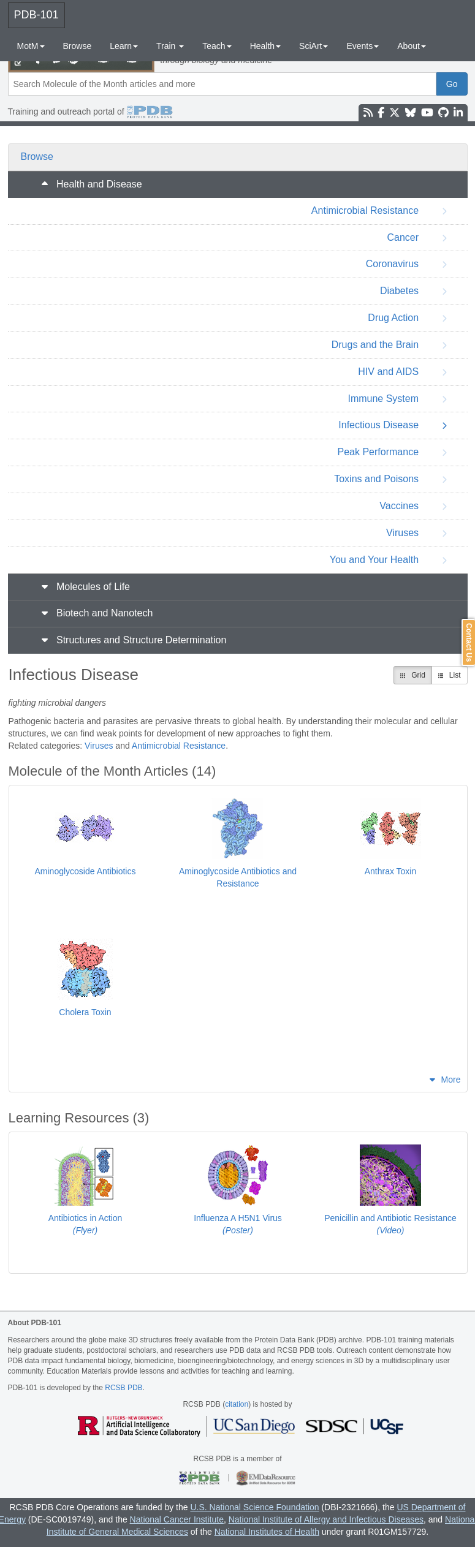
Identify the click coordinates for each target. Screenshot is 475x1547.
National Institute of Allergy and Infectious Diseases (326, 1519)
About (411, 46)
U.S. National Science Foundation (254, 1507)
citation (236, 1404)
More (451, 1079)
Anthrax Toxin (391, 871)
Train (170, 46)
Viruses (99, 746)
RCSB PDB (123, 1387)
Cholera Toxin (85, 1012)
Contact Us (469, 642)
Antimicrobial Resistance (179, 746)
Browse (77, 46)
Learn (124, 46)
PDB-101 (36, 15)
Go (452, 84)
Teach (216, 46)
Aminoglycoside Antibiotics (85, 871)
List (449, 675)
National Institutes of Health (267, 1532)
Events (362, 46)
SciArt (313, 46)
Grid (412, 675)
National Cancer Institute (177, 1519)
